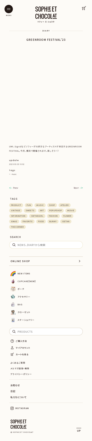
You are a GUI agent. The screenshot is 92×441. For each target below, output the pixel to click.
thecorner (17, 227)
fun (29, 205)
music (14, 174)
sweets (30, 210)
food (41, 221)
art (42, 210)
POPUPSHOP (55, 210)
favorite (28, 221)
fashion (53, 216)
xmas (14, 221)
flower (67, 216)
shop (52, 205)
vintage (15, 210)
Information (18, 216)
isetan (66, 221)
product (16, 205)
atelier (64, 205)
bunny (53, 221)
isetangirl (37, 216)
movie (70, 210)
